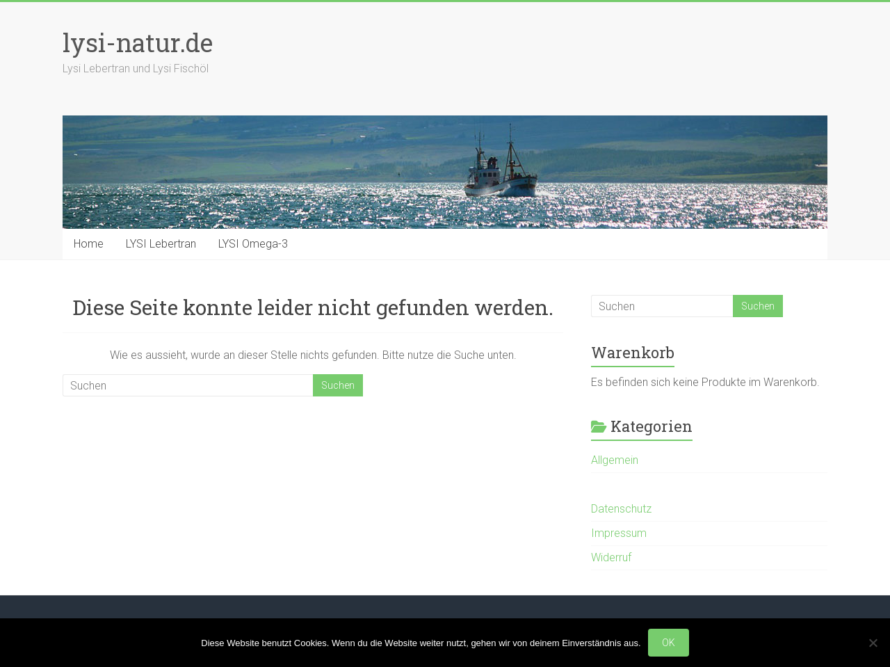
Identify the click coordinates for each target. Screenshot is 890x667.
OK (668, 642)
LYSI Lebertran (161, 243)
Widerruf (611, 557)
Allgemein (614, 460)
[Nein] (873, 643)
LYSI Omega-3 (253, 243)
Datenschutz (621, 508)
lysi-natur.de (138, 42)
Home (89, 243)
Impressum (619, 533)
